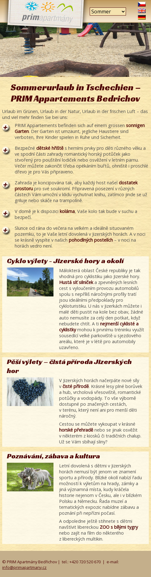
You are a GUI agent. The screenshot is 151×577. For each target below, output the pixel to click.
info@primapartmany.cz (24, 567)
